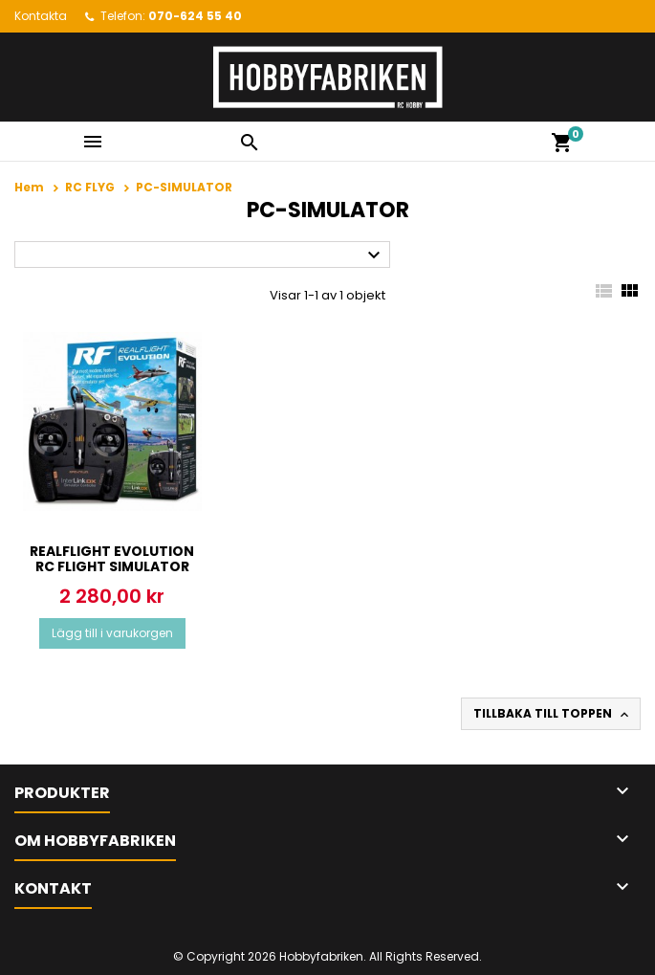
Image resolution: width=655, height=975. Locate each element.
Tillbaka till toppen (552, 713)
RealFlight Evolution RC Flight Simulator (112, 559)
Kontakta (40, 16)
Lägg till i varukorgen (112, 633)
